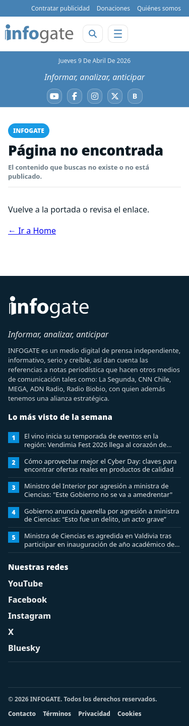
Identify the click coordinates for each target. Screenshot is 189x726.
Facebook (27, 599)
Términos (57, 713)
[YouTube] (54, 96)
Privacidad (94, 713)
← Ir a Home (32, 230)
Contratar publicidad (60, 8)
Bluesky (24, 648)
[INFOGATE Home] (39, 34)
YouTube (25, 583)
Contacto (22, 713)
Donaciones (113, 8)
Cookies (129, 713)
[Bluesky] (135, 96)
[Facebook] (74, 96)
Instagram (29, 615)
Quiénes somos (159, 8)
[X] (114, 96)
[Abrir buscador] (93, 34)
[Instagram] (94, 96)
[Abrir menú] (118, 34)
